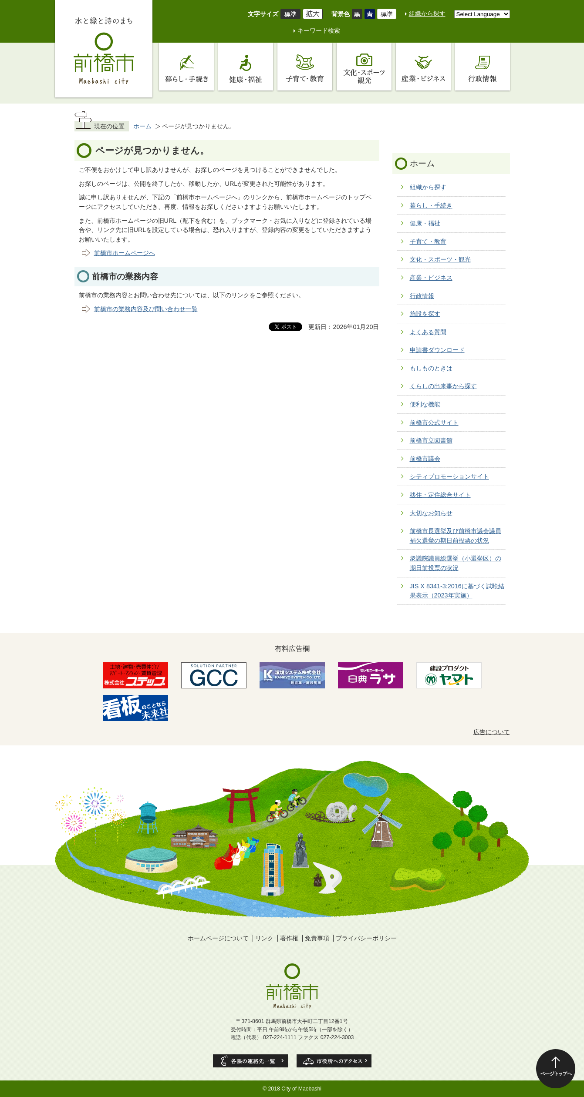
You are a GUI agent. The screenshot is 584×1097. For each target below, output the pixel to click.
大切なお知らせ (431, 513)
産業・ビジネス (431, 277)
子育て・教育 (428, 241)
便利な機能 (425, 404)
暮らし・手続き (431, 205)
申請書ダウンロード (437, 349)
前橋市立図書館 (431, 440)
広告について (491, 731)
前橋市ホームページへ (124, 252)
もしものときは (431, 368)
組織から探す (427, 13)
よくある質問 (428, 332)
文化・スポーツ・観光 (440, 259)
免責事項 (317, 938)
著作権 (289, 938)
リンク (264, 938)
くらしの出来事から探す (443, 385)
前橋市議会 (425, 458)
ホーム (142, 126)
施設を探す (425, 313)
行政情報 (422, 295)
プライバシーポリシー (366, 938)
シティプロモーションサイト (449, 476)
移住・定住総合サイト (440, 494)
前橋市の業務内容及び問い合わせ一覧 (146, 308)
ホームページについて (218, 938)
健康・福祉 (425, 223)
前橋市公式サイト (434, 422)
